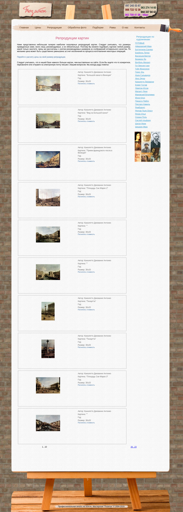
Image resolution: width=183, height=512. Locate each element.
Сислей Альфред (143, 120)
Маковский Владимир (144, 95)
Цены (38, 27)
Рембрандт (140, 107)
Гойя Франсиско (142, 69)
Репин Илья (140, 114)
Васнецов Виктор (143, 56)
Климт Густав (141, 85)
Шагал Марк (140, 124)
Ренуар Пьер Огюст (144, 111)
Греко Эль (139, 72)
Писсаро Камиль (142, 104)
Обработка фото (77, 27)
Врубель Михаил (142, 62)
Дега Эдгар (140, 78)
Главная (24, 27)
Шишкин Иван (141, 127)
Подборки (97, 27)
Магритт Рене (141, 91)
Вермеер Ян (140, 59)
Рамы (113, 27)
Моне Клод (140, 98)
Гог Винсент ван (142, 66)
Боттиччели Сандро (144, 49)
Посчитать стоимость (86, 84)
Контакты (140, 27)
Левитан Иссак (141, 88)
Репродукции (54, 27)
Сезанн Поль (141, 117)
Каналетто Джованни (144, 82)
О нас (125, 27)
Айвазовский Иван (143, 46)
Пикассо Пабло (142, 101)
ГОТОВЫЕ (139, 43)
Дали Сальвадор (142, 75)
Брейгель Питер (142, 53)
